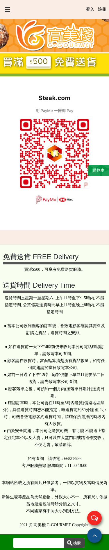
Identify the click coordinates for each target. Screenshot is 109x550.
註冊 (102, 9)
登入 (90, 9)
